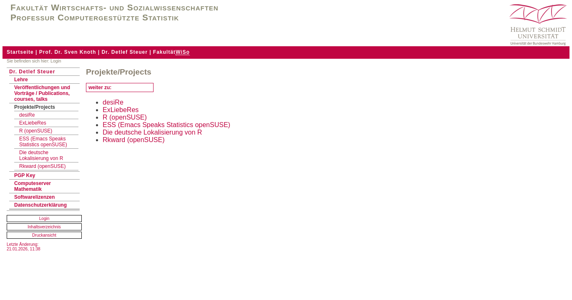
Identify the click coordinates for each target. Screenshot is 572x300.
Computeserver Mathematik (32, 186)
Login (44, 218)
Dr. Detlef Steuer (124, 52)
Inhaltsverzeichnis (44, 227)
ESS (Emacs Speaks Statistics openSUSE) (43, 142)
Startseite (20, 52)
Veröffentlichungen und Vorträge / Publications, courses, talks (42, 93)
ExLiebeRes (32, 123)
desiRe (27, 115)
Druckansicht (44, 235)
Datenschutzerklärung (40, 205)
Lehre (21, 79)
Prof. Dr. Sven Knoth (67, 52)
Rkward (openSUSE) (42, 166)
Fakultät (171, 52)
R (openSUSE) (35, 131)
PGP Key (24, 175)
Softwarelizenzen (34, 197)
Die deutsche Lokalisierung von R (41, 155)
